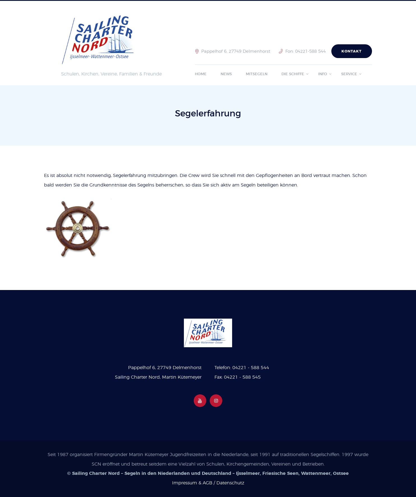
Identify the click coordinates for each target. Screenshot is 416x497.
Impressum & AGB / (194, 483)
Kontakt (351, 51)
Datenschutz (230, 483)
